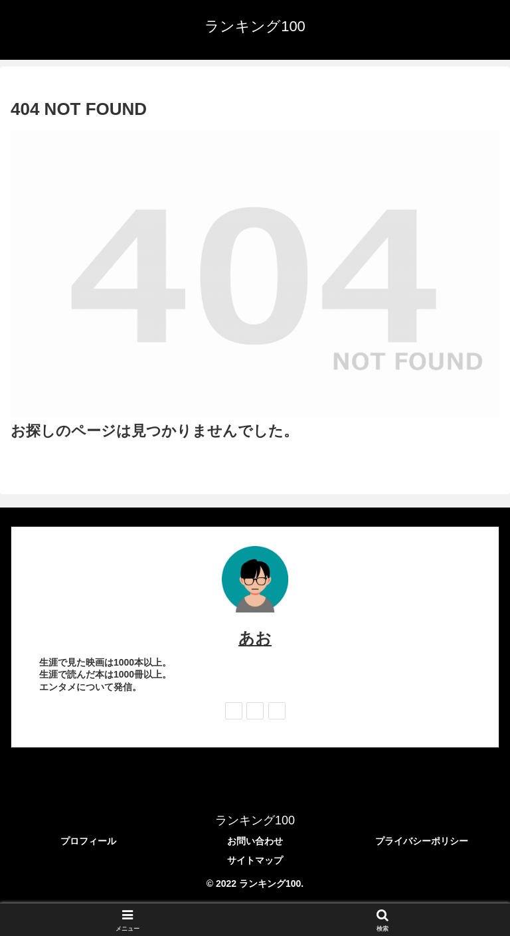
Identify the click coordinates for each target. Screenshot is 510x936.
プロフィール (88, 841)
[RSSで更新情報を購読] (277, 710)
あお (255, 638)
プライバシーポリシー (421, 841)
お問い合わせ (255, 841)
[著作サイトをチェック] (233, 710)
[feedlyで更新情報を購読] (255, 710)
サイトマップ (255, 860)
